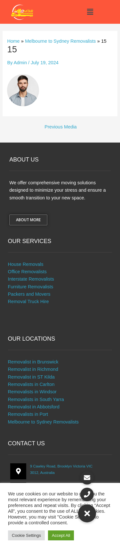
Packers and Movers (29, 294)
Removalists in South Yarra (36, 399)
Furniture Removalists (30, 286)
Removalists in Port (28, 414)
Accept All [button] (61, 535)
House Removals (26, 264)
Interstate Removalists (31, 279)
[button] (89, 12)
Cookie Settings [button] (26, 535)
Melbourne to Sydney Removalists (43, 421)
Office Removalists (27, 271)
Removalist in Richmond (33, 369)
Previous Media (60, 127)
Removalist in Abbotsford (34, 406)
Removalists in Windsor (32, 391)
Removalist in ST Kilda (31, 377)
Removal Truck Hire (28, 301)
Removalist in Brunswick (33, 361)
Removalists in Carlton (31, 384)
